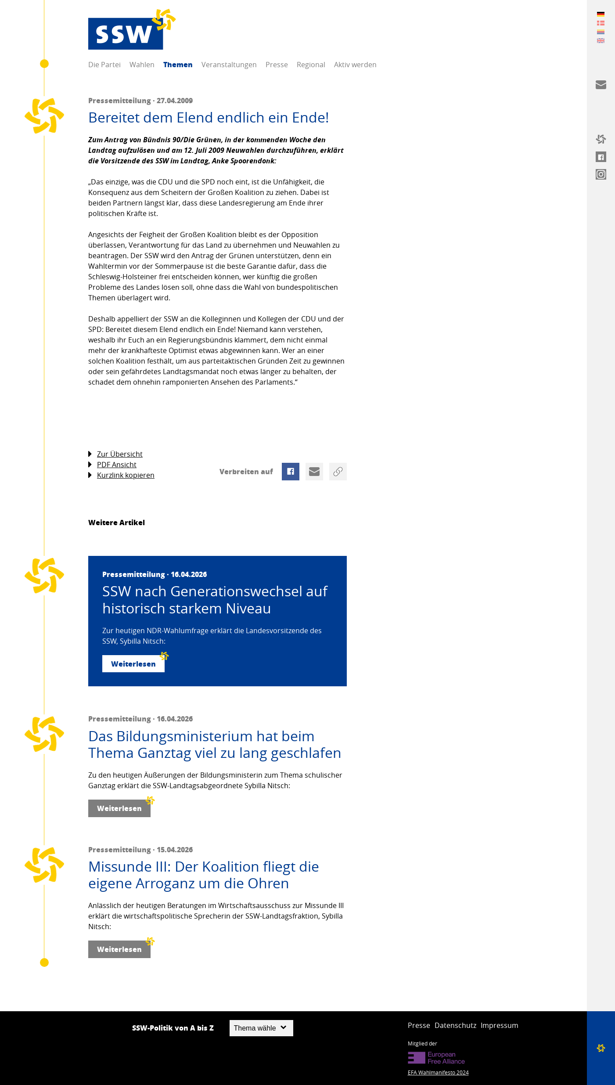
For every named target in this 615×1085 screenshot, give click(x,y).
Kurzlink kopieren (121, 475)
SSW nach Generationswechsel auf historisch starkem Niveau (214, 599)
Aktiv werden (355, 64)
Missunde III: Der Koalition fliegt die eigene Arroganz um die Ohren (203, 875)
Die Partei (104, 64)
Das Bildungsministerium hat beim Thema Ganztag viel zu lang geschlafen (215, 744)
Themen (178, 64)
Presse (277, 64)
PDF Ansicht (112, 465)
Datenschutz (455, 1025)
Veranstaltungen (229, 64)
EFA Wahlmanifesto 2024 (438, 1072)
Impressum (499, 1025)
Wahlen (142, 64)
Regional (311, 64)
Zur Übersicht (115, 454)
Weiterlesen (138, 662)
